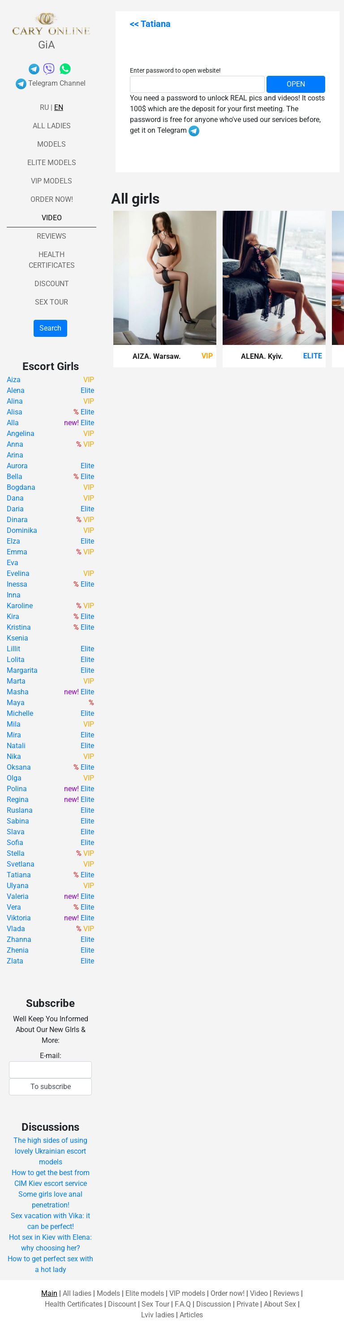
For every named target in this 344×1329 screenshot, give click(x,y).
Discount (51, 283)
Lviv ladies (157, 1315)
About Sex (280, 1304)
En (58, 107)
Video (52, 218)
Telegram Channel (51, 83)
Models (51, 144)
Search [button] (50, 328)
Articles (191, 1315)
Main (49, 1293)
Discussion (213, 1304)
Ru (44, 107)
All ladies (52, 126)
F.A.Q (183, 1304)
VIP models (51, 181)
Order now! (51, 199)
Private (247, 1304)
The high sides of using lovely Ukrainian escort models (50, 1151)
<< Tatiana (150, 23)
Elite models (51, 162)
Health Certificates (74, 1304)
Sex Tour (51, 302)
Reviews (51, 236)
